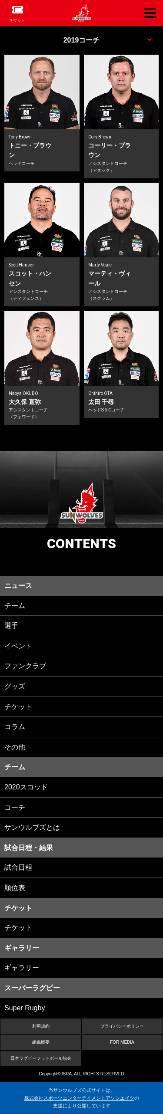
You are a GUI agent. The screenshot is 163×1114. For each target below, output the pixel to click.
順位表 (14, 887)
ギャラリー (21, 967)
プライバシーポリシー (122, 1026)
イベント (18, 646)
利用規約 (41, 1026)
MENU (81, 39)
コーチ (14, 807)
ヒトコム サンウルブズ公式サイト (81, 13)
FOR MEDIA (122, 1042)
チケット (17, 20)
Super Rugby (24, 1008)
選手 (11, 625)
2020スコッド (26, 787)
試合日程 (18, 867)
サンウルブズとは (32, 827)
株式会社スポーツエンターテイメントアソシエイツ (79, 1098)
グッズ (14, 686)
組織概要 (41, 1042)
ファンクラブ (25, 666)
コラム (14, 726)
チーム (14, 605)
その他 (14, 747)
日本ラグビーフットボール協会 (40, 1058)
